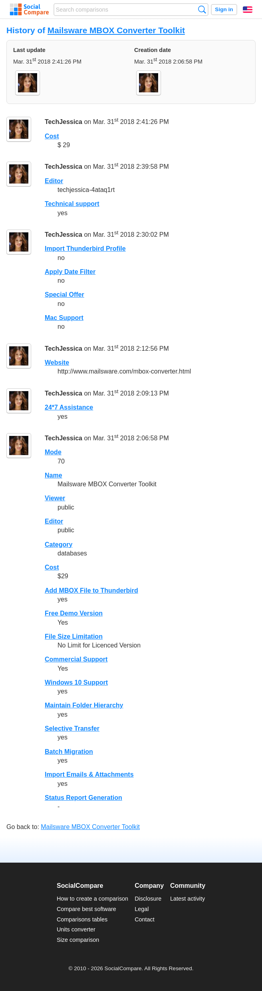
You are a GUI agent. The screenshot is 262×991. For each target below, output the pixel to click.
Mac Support (64, 317)
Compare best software (86, 909)
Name (53, 475)
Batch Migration (69, 751)
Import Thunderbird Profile (85, 248)
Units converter (76, 929)
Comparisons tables (82, 919)
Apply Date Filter (70, 271)
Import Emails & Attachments (89, 774)
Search (202, 9)
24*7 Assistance (69, 407)
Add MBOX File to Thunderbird (91, 590)
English (247, 9)
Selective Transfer (72, 728)
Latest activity (187, 898)
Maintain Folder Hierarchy (84, 705)
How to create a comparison (92, 898)
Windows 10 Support (76, 682)
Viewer (55, 498)
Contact (145, 919)
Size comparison (78, 940)
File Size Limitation (74, 636)
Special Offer (64, 294)
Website (57, 362)
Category (58, 544)
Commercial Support (76, 659)
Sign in (224, 9)
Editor (54, 181)
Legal (142, 909)
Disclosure (148, 898)
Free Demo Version (74, 613)
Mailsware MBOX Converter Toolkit (116, 30)
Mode (53, 452)
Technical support (72, 203)
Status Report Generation (83, 797)
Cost (52, 136)
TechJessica (63, 121)
